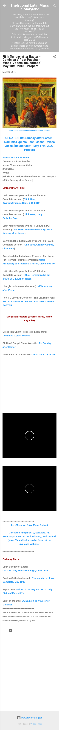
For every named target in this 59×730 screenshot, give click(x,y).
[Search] (54, 6)
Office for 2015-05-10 (43, 354)
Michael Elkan (36, 724)
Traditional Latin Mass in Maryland (29, 7)
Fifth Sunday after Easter (17, 157)
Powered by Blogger (29, 717)
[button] (54, 57)
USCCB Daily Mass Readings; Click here (25, 570)
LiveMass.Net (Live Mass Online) (29, 525)
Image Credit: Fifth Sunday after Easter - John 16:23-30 (29, 130)
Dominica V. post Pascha (16, 335)
